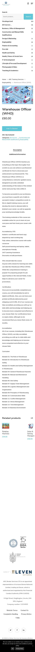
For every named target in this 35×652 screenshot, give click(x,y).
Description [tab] (17, 150)
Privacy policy (19, 648)
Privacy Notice (26, 614)
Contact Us (24, 610)
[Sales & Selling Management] (31, 426)
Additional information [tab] (17, 154)
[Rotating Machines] (5, 426)
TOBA (17, 618)
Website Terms (12, 610)
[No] (33, 646)
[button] (32, 3)
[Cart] (28, 3)
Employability (6, 82)
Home (4, 79)
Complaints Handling (11, 614)
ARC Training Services (16, 79)
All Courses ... (14, 137)
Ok (12, 648)
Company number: (17, 604)
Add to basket (12, 128)
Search (4, 12)
